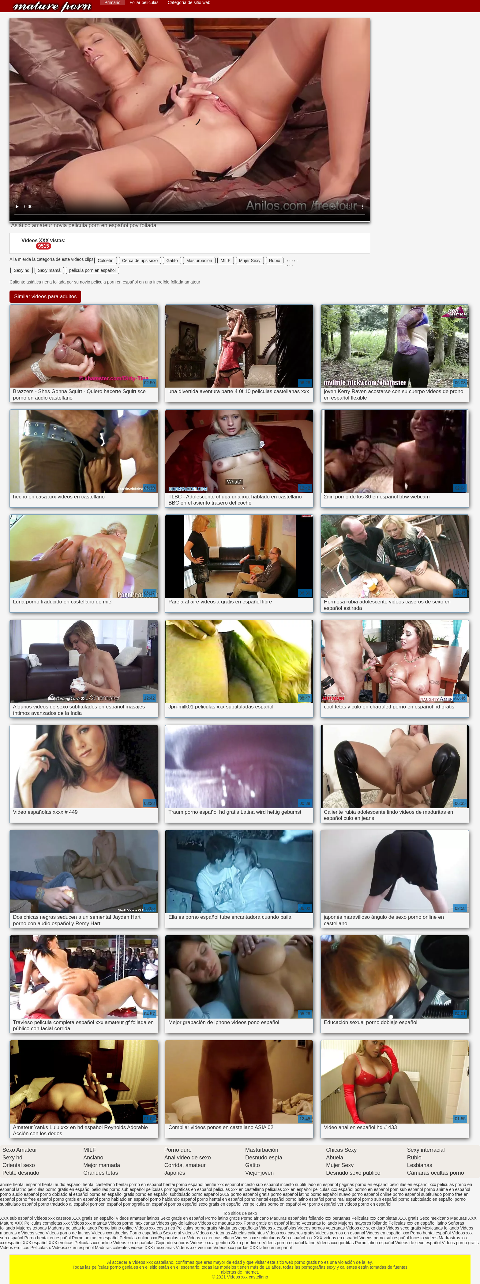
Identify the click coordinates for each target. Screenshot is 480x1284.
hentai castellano (99, 1184)
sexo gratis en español (219, 1204)
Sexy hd (21, 270)
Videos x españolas (278, 1228)
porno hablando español (173, 1199)
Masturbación (199, 260)
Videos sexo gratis (403, 1228)
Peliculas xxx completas (374, 1218)
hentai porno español (183, 1184)
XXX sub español (16, 1218)
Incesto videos (424, 1237)
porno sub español (379, 1199)
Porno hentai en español (47, 1237)
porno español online (372, 1194)
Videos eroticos (14, 1247)
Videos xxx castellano (52, 7)
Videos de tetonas (213, 1232)
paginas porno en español (363, 1184)
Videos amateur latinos (137, 1218)
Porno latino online (116, 1228)
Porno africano (255, 1218)
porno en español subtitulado (162, 1194)
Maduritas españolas (238, 1228)
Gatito (172, 260)
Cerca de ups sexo (140, 260)
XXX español (36, 1242)
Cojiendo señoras (172, 1242)
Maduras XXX (463, 1218)
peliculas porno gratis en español (59, 1189)
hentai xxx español (222, 1184)
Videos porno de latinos (68, 1232)
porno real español (343, 1199)
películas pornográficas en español (179, 1189)
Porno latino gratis (223, 1218)
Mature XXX (11, 1223)
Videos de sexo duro (366, 1228)
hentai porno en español (139, 1184)
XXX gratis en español (93, 1218)
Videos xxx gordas (231, 1247)
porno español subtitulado (417, 1194)
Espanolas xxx (172, 1237)
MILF (226, 260)
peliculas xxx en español (288, 1189)
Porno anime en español (95, 1237)
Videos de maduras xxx (220, 1223)
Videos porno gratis (460, 1242)
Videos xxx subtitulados (257, 1237)
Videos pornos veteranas (321, 1228)
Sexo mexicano (434, 1218)
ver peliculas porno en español (271, 1204)
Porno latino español (375, 1242)
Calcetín (105, 260)
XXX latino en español (270, 1247)
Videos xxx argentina (210, 1242)
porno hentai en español (220, 1199)
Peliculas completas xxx (47, 1223)
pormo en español (371, 1189)
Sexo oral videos (179, 1232)
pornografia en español (145, 1204)
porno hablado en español (124, 1199)
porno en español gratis (111, 1194)
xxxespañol (11, 1242)
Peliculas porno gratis (196, 1228)
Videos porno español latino (289, 1242)
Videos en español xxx (388, 1232)
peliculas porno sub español (118, 1189)
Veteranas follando (319, 1223)
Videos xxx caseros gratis (290, 1232)
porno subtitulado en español (426, 1199)
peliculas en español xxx (413, 1184)
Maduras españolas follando (297, 1218)
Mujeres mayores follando (363, 1223)
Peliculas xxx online (94, 1242)
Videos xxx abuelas (110, 1232)
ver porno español (319, 1204)
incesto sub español (260, 1184)
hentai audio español (61, 1184)
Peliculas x (40, 1247)
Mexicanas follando (440, 1228)
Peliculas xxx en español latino (418, 1223)
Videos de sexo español (418, 1242)
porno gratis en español (75, 1199)
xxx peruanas (337, 1218)
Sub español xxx (297, 1237)
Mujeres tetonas (31, 1228)
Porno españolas (146, 1232)
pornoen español (106, 1204)
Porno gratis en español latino (272, 1223)
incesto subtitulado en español (309, 1184)
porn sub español (406, 1189)
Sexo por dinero (247, 1242)
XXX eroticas (61, 1242)
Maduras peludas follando (72, 1228)
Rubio (274, 260)
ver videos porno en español (364, 1204)
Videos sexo (32, 1232)
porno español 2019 (211, 1194)
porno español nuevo (330, 1194)
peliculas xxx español (333, 1189)
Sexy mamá (49, 270)
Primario (112, 2)
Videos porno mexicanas (131, 1223)
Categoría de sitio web (189, 2)
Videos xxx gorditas (335, 1242)
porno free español (34, 1199)
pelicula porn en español (92, 270)
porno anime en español (447, 1189)
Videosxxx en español (73, 1247)
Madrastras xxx (453, 1237)
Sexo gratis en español (182, 1218)
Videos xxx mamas (89, 1223)
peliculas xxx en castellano (238, 1189)
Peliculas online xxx (139, 1237)
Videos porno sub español (384, 1237)
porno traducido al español (63, 1204)
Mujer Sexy (250, 260)
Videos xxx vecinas (194, 1247)
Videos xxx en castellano (211, 1237)
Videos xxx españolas (134, 1242)
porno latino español (305, 1199)
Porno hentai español (431, 1232)
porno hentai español (264, 1199)
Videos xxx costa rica (155, 1228)
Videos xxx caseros (53, 1218)
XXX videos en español (336, 1237)
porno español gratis (250, 1194)
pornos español (182, 1204)
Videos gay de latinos (176, 1223)
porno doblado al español (64, 1194)
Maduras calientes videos (119, 1247)
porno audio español (19, 1194)
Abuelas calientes (248, 1232)
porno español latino (290, 1194)
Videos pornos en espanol (341, 1232)
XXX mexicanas (159, 1247)
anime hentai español (20, 1184)
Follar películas (143, 2)
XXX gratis (408, 1218)
